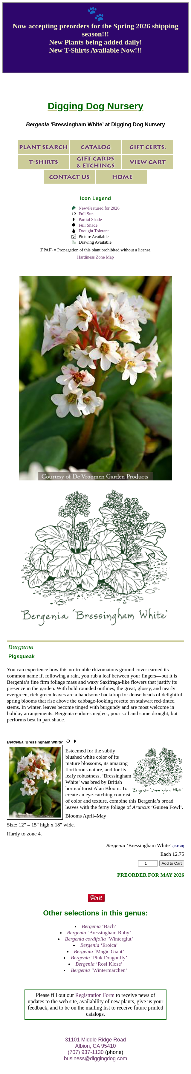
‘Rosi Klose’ (99, 964)
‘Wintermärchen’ (99, 970)
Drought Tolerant (94, 230)
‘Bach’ (99, 926)
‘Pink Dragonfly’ (99, 958)
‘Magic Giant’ (99, 951)
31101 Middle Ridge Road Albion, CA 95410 (95, 1043)
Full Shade (88, 225)
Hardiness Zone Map (95, 257)
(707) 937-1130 (86, 1052)
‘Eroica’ (99, 945)
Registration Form (95, 995)
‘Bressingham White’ (35, 742)
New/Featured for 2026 (99, 208)
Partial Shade (90, 219)
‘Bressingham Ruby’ (99, 932)
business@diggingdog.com (95, 1058)
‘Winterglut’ (99, 939)
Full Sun (86, 213)
